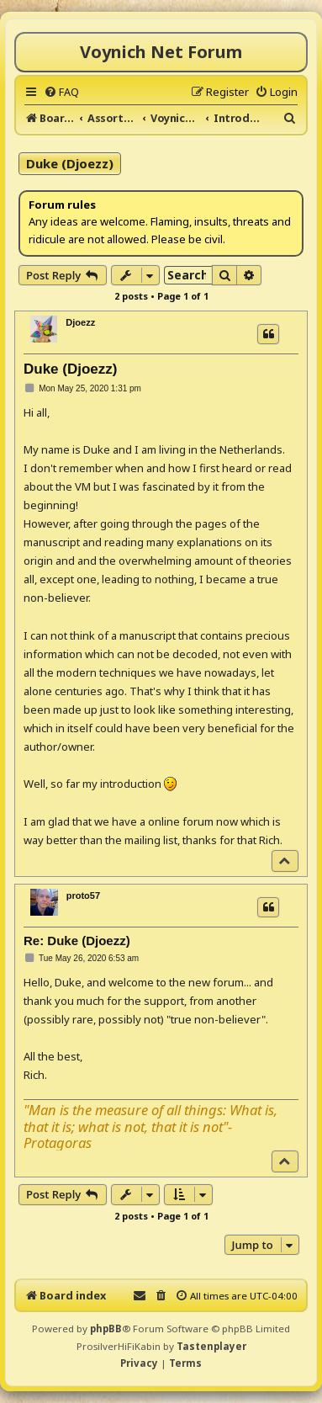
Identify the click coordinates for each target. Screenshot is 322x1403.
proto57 (83, 895)
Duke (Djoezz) (69, 163)
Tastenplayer (211, 1346)
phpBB (106, 1328)
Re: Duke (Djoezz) (77, 940)
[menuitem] (61, 92)
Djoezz (80, 322)
